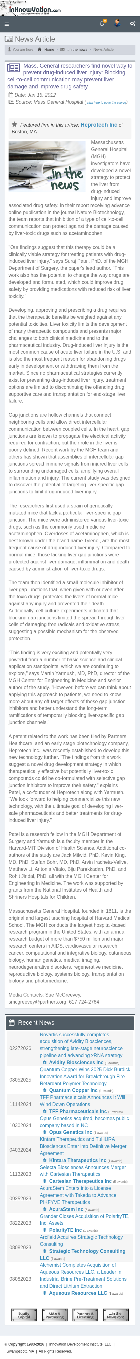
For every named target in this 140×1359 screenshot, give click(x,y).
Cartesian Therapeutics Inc (77, 1181)
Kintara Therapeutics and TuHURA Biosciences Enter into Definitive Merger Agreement (83, 1146)
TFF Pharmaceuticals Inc (75, 1111)
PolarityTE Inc (62, 1230)
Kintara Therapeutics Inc (74, 1160)
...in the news (76, 49)
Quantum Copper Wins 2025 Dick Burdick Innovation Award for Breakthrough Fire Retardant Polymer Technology (85, 1076)
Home (46, 49)
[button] (6, 24)
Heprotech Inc (99, 125)
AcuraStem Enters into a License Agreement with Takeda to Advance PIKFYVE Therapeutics (78, 1195)
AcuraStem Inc (63, 1209)
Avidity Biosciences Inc (73, 1062)
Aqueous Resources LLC (75, 1293)
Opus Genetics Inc (67, 1132)
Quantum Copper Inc (70, 1090)
